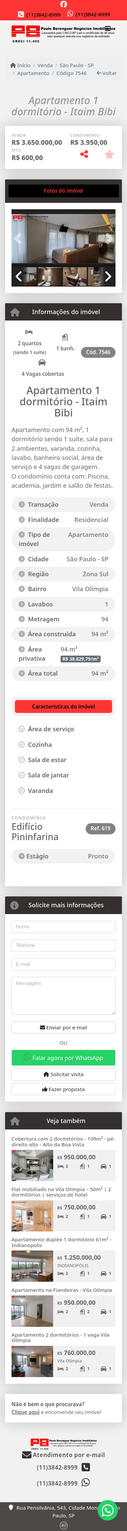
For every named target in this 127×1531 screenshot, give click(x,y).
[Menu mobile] (63, 34)
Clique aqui (26, 1412)
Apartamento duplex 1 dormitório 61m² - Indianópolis (61, 1242)
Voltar (107, 73)
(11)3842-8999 (43, 14)
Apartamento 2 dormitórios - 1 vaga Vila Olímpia (61, 1337)
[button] (19, 239)
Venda (45, 65)
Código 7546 (72, 73)
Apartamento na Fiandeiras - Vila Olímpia (62, 1289)
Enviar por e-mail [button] (63, 1027)
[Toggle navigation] (108, 29)
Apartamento (33, 73)
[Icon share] (63, 4)
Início (20, 65)
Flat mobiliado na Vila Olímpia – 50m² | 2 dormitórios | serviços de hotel (61, 1192)
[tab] (33, 191)
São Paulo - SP (77, 65)
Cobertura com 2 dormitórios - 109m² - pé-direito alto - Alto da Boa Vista (63, 1141)
